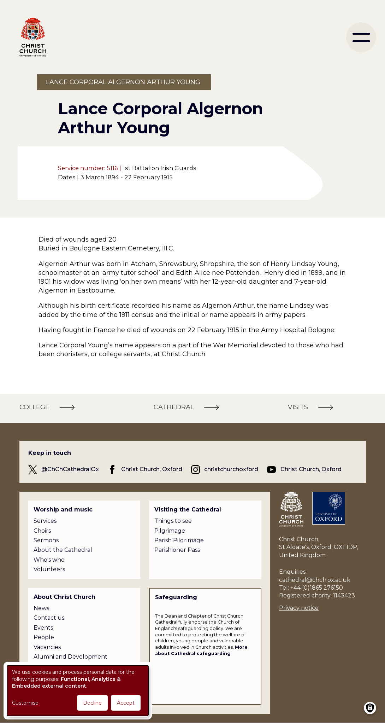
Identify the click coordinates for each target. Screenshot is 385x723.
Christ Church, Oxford (151, 469)
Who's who (49, 559)
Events (43, 627)
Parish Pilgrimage (179, 540)
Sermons (46, 540)
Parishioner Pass (177, 549)
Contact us (49, 617)
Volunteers (49, 569)
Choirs (42, 530)
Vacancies (47, 647)
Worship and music (63, 509)
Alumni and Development (70, 656)
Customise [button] (25, 703)
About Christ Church (64, 597)
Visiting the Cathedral (187, 509)
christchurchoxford (231, 469)
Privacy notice (299, 608)
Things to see (173, 520)
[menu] (361, 37)
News (41, 608)
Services (45, 520)
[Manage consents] (370, 708)
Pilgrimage (169, 530)
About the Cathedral (63, 549)
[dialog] (77, 690)
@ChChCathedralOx (70, 469)
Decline (92, 703)
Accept (126, 703)
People (44, 637)
